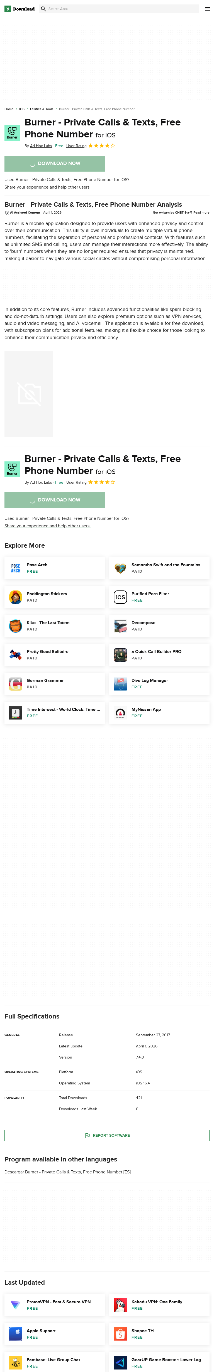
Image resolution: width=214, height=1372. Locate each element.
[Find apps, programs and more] (119, 8)
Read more (201, 212)
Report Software (107, 1135)
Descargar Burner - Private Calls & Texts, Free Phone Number (63, 1172)
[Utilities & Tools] (42, 109)
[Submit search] (43, 8)
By (38, 146)
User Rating (91, 145)
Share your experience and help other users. (47, 187)
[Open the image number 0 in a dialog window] (28, 394)
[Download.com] (19, 9)
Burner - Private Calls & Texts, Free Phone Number (103, 128)
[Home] (9, 109)
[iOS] (22, 109)
